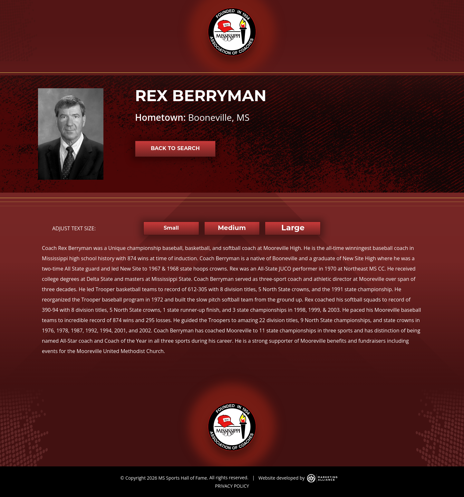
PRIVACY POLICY (232, 486)
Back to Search (175, 148)
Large (292, 228)
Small (171, 228)
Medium (232, 228)
